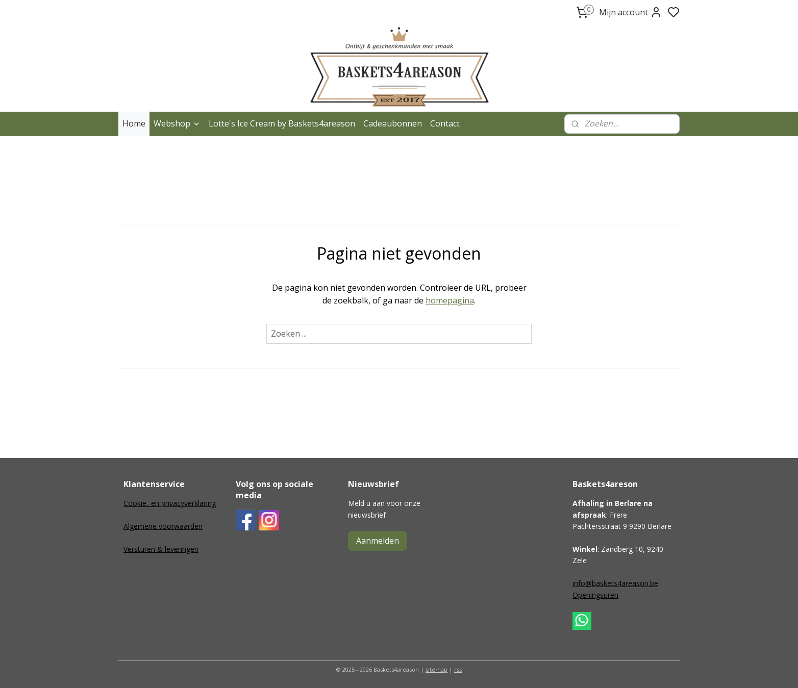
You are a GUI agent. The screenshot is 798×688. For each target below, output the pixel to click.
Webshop (177, 123)
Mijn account (630, 12)
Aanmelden (377, 540)
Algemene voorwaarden (163, 526)
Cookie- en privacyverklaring (169, 503)
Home (133, 123)
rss (458, 669)
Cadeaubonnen (392, 123)
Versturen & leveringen (160, 549)
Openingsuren (595, 595)
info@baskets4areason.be (615, 583)
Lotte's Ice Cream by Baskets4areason (282, 123)
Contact (445, 123)
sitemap (436, 669)
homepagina (450, 300)
